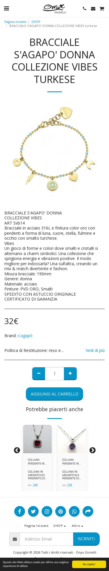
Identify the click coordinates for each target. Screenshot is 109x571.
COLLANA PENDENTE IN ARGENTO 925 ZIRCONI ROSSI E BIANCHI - (37, 462)
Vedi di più (95, 350)
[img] (37, 439)
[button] (6, 8)
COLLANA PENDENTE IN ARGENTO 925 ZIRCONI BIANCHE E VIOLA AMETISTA (70, 462)
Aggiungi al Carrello (54, 394)
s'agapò (25, 335)
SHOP (35, 21)
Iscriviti (86, 538)
